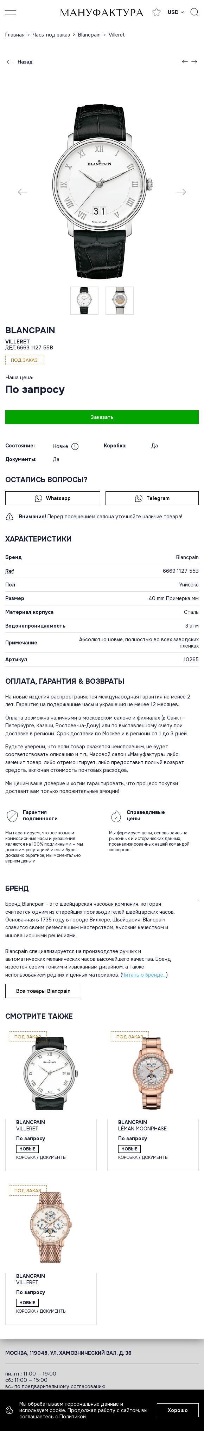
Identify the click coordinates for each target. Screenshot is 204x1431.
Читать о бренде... (144, 975)
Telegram (152, 498)
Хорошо (178, 1410)
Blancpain (30, 330)
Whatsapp (52, 498)
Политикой (72, 1416)
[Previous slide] (23, 192)
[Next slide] (181, 192)
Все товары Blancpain (43, 991)
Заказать (102, 417)
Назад (19, 62)
